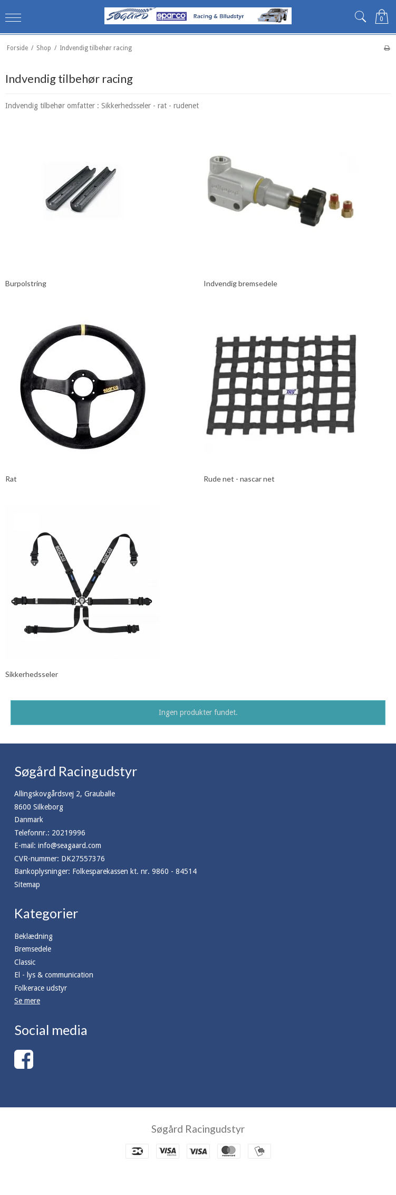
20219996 (68, 833)
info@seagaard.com (69, 845)
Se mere (27, 1000)
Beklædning (33, 936)
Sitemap (27, 884)
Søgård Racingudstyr (198, 1129)
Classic (24, 962)
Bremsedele (32, 949)
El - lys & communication (53, 975)
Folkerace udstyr (40, 988)
